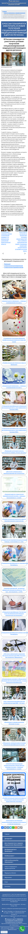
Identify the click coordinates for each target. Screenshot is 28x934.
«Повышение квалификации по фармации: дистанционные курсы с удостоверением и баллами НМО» (14, 400)
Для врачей (8, 838)
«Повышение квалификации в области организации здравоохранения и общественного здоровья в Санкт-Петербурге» (14, 626)
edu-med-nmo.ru (14, 1)
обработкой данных (12, 929)
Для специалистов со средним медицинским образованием (14, 844)
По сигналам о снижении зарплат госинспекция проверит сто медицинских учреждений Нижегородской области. (7, 236)
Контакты (7, 886)
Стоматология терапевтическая (13, 267)
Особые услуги (9, 855)
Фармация (7, 264)
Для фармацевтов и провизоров (11, 850)
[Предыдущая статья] (3, 254)
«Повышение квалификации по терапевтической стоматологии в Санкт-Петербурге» (14, 555)
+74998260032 (19, 919)
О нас (6, 882)
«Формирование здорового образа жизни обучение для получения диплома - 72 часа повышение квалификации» (14, 671)
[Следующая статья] (25, 254)
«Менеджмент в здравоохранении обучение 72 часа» (14, 715)
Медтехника (8, 877)
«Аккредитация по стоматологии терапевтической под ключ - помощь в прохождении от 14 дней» (14, 487)
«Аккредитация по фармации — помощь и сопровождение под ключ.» (14, 291)
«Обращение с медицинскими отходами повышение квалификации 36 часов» (14, 735)
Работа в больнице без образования (11, 861)
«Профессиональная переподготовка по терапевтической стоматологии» (14, 511)
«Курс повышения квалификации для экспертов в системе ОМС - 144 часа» (14, 694)
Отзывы (16, 920)
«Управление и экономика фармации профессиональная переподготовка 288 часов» (14, 323)
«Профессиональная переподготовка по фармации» (14, 354)
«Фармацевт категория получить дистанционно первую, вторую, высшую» (14, 443)
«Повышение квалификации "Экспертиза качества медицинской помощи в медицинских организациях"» (14, 605)
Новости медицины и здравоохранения (11, 867)
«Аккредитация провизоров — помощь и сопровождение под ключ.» (14, 377)
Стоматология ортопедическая (13, 265)
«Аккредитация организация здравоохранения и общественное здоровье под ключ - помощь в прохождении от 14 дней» (14, 758)
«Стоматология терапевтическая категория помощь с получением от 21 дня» (14, 532)
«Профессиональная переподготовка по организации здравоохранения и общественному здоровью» (14, 786)
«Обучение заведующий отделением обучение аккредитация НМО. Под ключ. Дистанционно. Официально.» (14, 648)
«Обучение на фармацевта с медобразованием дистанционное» (14, 464)
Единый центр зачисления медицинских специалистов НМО (14, 4)
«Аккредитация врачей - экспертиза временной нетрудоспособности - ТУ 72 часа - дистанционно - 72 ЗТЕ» (14, 579)
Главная (7, 834)
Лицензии (10, 920)
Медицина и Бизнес (10, 873)
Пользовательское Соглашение (13, 922)
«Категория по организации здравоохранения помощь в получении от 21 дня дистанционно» (14, 814)
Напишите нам (10, 919)
